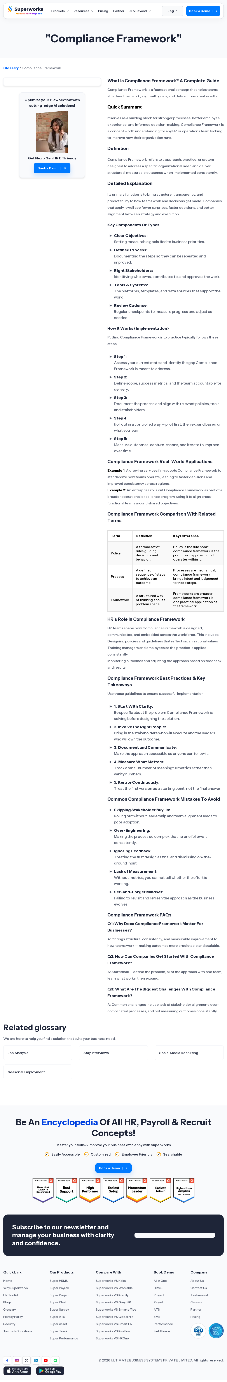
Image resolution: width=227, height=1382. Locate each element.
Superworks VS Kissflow (113, 1331)
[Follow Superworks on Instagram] (17, 1360)
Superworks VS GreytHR (113, 1302)
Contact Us (198, 1288)
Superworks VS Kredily (112, 1295)
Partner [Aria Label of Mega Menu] (118, 11)
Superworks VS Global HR (114, 1317)
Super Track (58, 1331)
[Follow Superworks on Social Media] (55, 1360)
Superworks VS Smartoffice (116, 1309)
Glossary (11, 68)
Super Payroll (59, 1288)
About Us (197, 1281)
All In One (160, 1281)
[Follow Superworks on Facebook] (7, 1360)
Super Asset (58, 1324)
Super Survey (59, 1309)
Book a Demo (203, 11)
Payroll (158, 1302)
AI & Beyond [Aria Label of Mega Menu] (139, 11)
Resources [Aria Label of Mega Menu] (83, 11)
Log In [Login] (172, 11)
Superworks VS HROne (112, 1338)
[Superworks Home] (25, 14)
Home (7, 1281)
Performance (163, 1324)
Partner (195, 1309)
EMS (157, 1317)
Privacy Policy (13, 1317)
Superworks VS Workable (114, 1288)
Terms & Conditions (17, 1331)
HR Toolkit (10, 1295)
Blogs (7, 1302)
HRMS (158, 1288)
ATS (157, 1309)
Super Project (60, 1295)
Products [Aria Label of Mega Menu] (59, 11)
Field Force (162, 1331)
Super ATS (57, 1317)
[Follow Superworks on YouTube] (46, 1360)
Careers (196, 1302)
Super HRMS (59, 1281)
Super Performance (64, 1338)
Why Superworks (15, 1288)
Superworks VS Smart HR (114, 1324)
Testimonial (199, 1295)
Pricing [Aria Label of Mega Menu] (103, 11)
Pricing (195, 1317)
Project (159, 1295)
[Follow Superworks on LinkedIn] (36, 1360)
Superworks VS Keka (111, 1281)
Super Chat (58, 1302)
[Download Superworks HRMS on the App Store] (18, 1371)
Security (9, 1324)
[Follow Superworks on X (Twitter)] (26, 1360)
